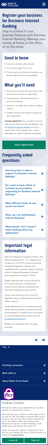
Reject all (35, 440)
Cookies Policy (17, 435)
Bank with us (15, 373)
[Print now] (36, 340)
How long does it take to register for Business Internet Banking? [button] (21, 174)
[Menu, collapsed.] (44, 4)
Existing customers (19, 365)
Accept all (13, 440)
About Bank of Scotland (21, 381)
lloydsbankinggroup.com (15, 319)
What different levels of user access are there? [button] (20, 206)
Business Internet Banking (19, 127)
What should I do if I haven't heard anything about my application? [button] (20, 231)
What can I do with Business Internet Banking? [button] (20, 218)
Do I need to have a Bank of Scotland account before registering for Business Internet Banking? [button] (22, 190)
